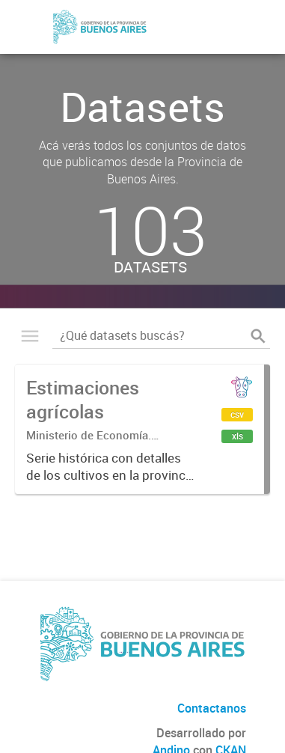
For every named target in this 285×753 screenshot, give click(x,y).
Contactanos (211, 708)
